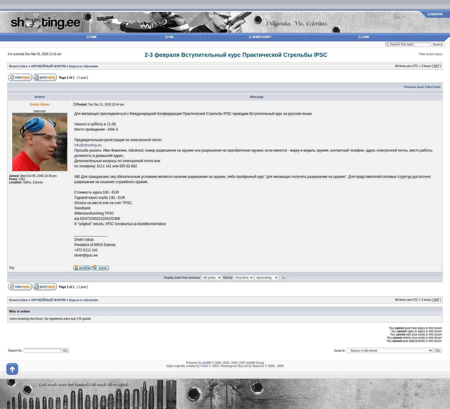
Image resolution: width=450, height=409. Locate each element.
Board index (18, 66)
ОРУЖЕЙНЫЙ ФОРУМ (48, 66)
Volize (204, 366)
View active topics (430, 54)
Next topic (434, 87)
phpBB (206, 362)
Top (11, 267)
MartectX (258, 366)
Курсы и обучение (83, 66)
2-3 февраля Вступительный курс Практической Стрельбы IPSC (236, 55)
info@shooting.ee (88, 145)
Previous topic (414, 87)
